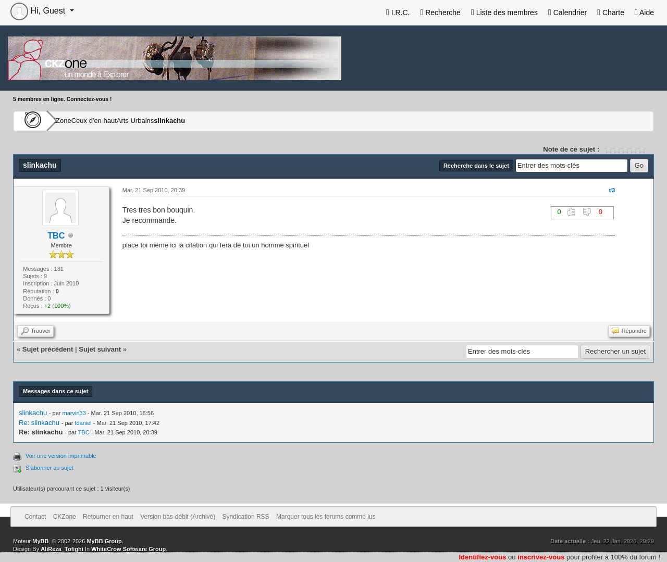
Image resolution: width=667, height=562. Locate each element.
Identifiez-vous (482, 557)
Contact (35, 516)
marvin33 (74, 413)
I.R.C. (398, 12)
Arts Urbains (185, 120)
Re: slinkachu (39, 423)
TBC (56, 235)
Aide (644, 12)
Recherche (440, 12)
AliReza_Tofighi (62, 549)
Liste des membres (504, 12)
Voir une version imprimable (61, 456)
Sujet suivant (100, 349)
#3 (612, 190)
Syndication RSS (246, 516)
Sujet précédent (47, 349)
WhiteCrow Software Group (128, 549)
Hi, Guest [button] (39, 10)
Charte (610, 12)
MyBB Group (104, 541)
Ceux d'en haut (126, 120)
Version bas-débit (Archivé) (177, 516)
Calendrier (567, 12)
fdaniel (83, 423)
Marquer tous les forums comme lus (326, 516)
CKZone (73, 120)
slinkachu (237, 120)
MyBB (40, 541)
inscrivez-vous (540, 557)
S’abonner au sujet (49, 468)
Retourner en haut (108, 516)
